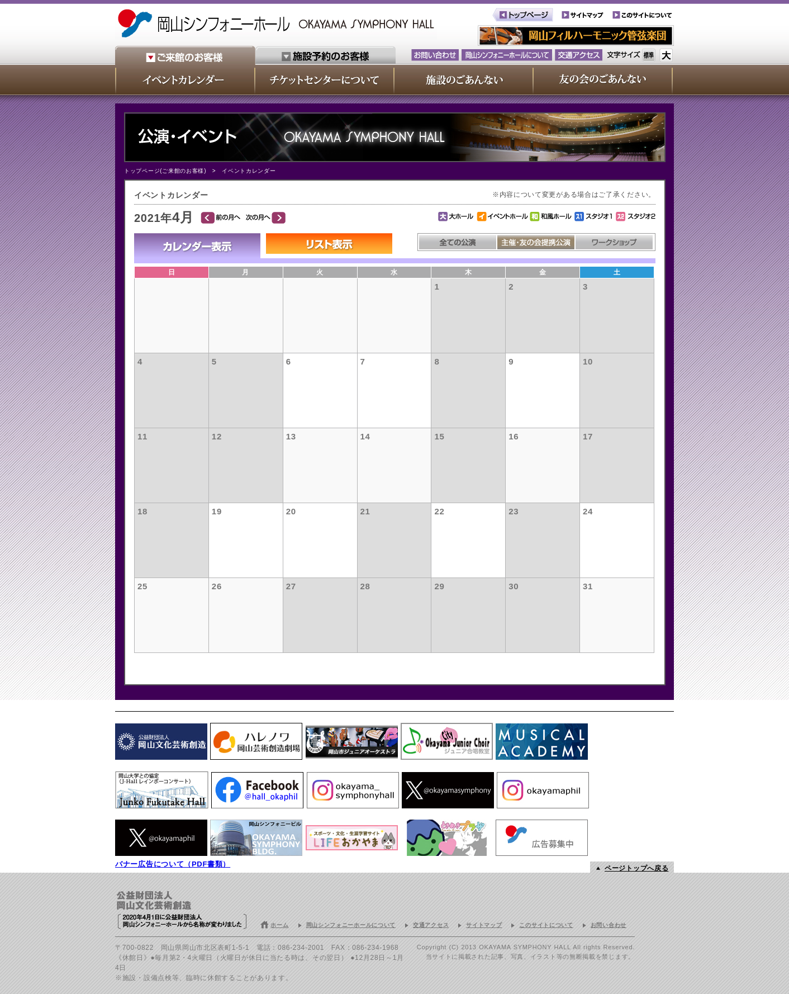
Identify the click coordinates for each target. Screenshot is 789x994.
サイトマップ (484, 925)
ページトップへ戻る (636, 868)
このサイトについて (546, 925)
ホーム (279, 925)
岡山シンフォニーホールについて (351, 925)
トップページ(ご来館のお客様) (165, 171)
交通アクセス (431, 925)
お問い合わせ (608, 925)
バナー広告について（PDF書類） (172, 864)
